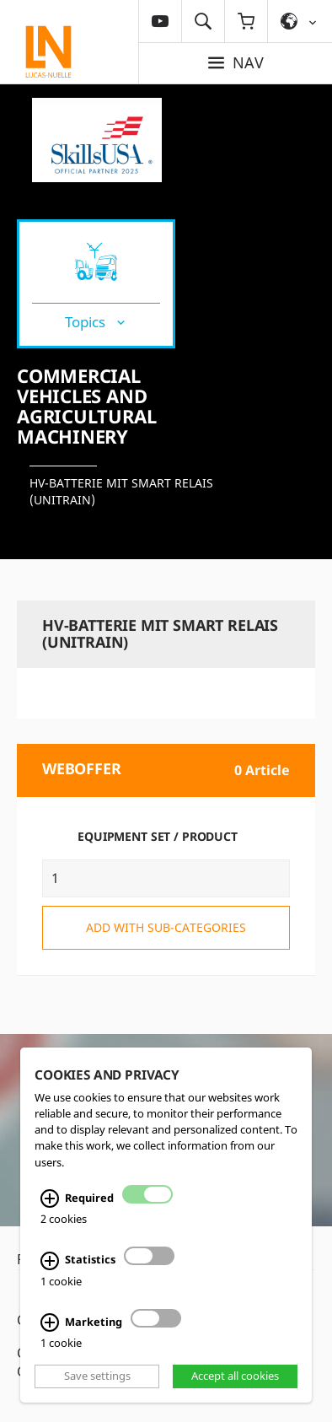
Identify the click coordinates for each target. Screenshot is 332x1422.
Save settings (97, 1375)
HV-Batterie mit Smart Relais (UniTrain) (121, 491)
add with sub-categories (166, 927)
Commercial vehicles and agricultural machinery (86, 406)
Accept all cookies (235, 1375)
